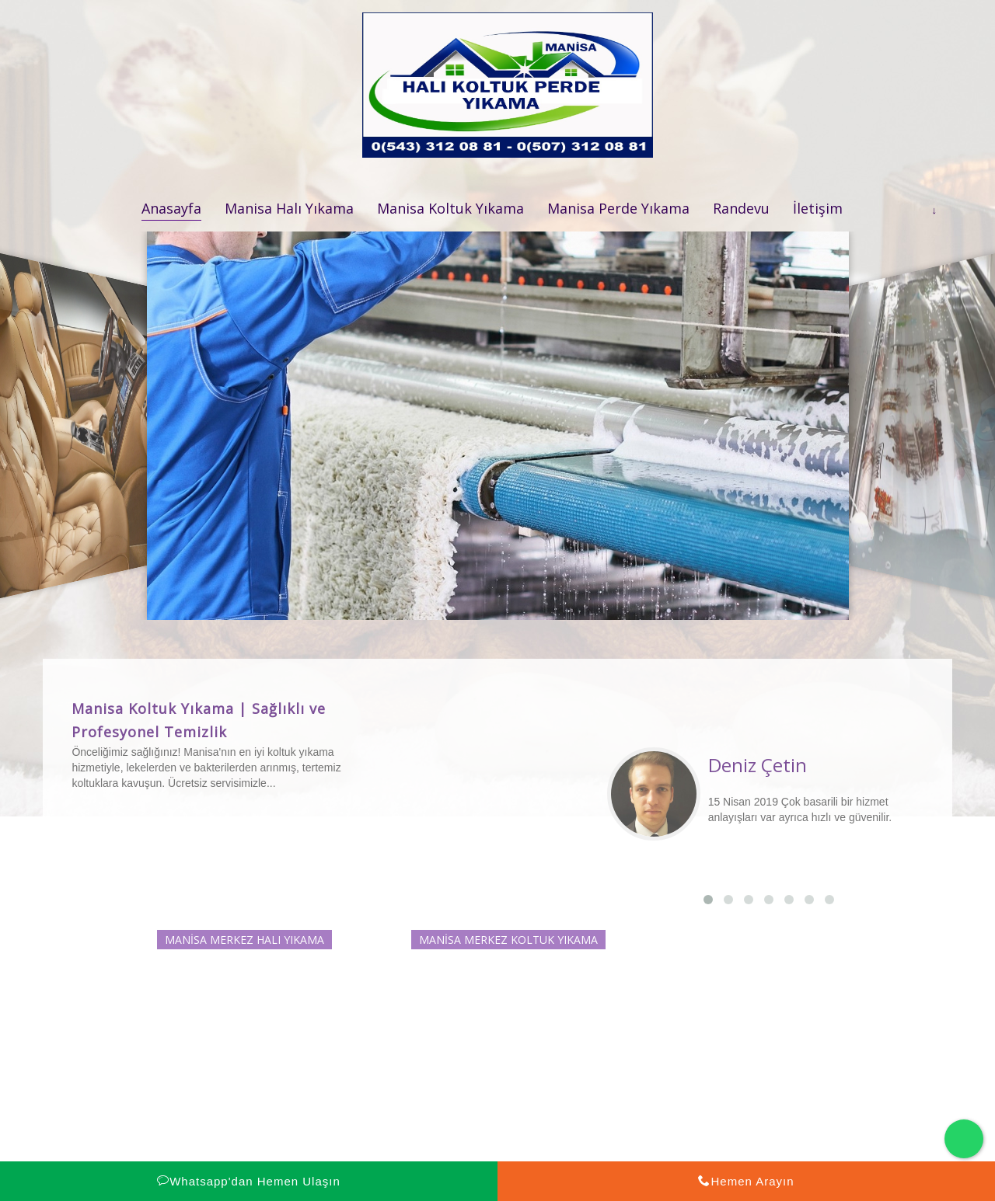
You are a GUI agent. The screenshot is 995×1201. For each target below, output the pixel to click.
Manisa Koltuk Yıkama (450, 208)
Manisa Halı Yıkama (289, 208)
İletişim (818, 208)
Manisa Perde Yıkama (618, 208)
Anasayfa (171, 208)
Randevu (741, 208)
